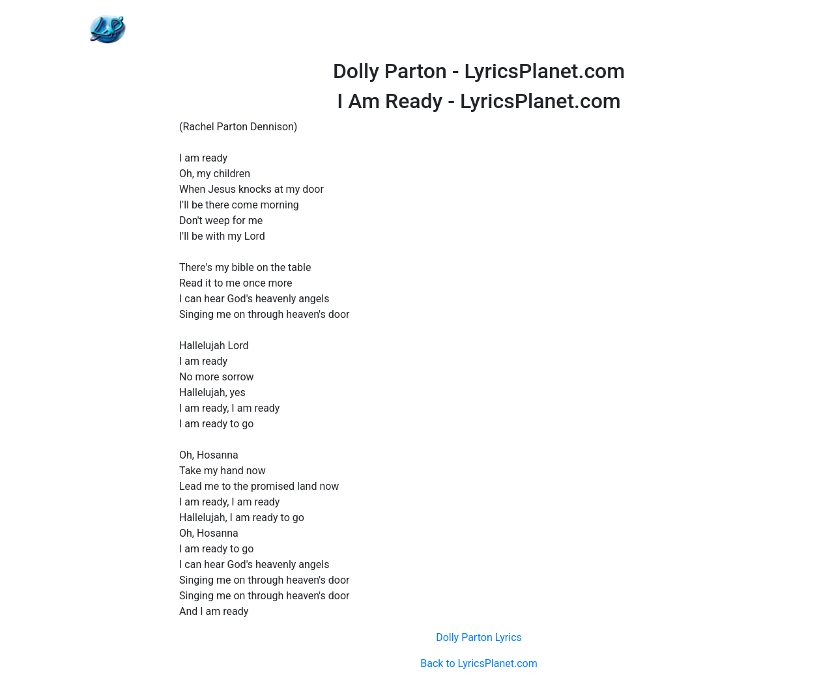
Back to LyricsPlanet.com (478, 663)
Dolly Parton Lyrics (479, 637)
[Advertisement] (479, 29)
